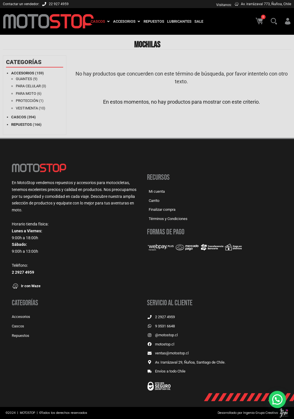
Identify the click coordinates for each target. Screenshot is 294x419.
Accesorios (22, 73)
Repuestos (21, 124)
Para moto (26, 93)
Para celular (28, 86)
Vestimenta (27, 108)
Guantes (24, 79)
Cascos (18, 117)
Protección (27, 101)
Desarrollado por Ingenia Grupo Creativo (248, 413)
